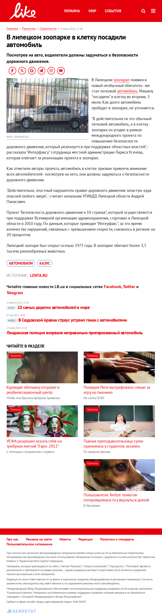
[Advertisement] (42, 488)
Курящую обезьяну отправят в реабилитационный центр (33, 389)
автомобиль (127, 90)
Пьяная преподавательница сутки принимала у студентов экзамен (113, 443)
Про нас (12, 539)
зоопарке (121, 79)
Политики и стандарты (117, 539)
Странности (48, 28)
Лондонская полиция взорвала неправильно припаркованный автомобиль (75, 333)
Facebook (112, 286)
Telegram (15, 292)
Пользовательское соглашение (29, 544)
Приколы (29, 28)
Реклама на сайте (39, 539)
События (113, 10)
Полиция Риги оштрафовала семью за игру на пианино (117, 389)
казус (44, 263)
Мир (92, 10)
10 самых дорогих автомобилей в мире (48, 307)
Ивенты (65, 539)
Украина (72, 10)
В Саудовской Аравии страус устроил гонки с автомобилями (67, 320)
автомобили (21, 263)
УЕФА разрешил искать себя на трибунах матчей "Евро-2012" (34, 443)
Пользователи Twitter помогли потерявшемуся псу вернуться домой (116, 497)
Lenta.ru (38, 275)
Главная (12, 28)
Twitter (129, 286)
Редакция (85, 539)
